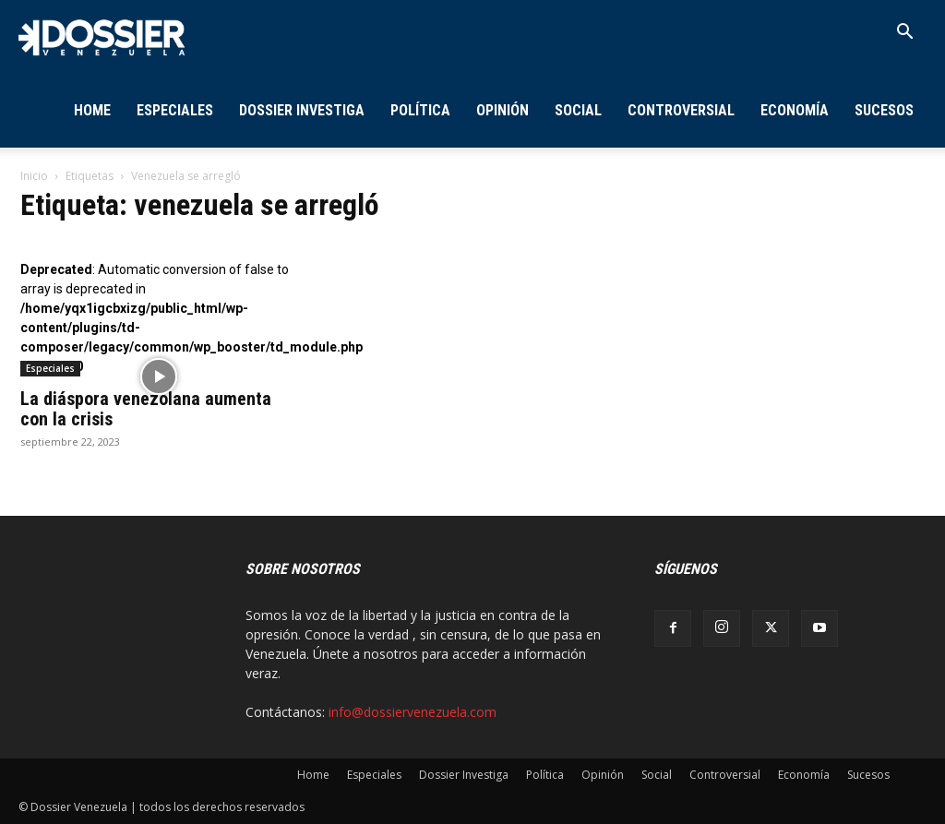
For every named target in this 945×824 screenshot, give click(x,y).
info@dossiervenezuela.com (412, 712)
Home (92, 110)
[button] (904, 33)
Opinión (502, 110)
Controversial (681, 110)
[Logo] (101, 36)
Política (420, 110)
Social (578, 110)
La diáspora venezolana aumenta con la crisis (145, 409)
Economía (794, 110)
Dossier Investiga (302, 110)
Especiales (175, 110)
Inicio (34, 176)
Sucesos (884, 110)
